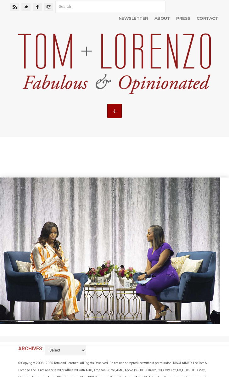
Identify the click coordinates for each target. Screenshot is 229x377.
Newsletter (133, 18)
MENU (114, 111)
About (162, 18)
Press (183, 18)
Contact (207, 18)
